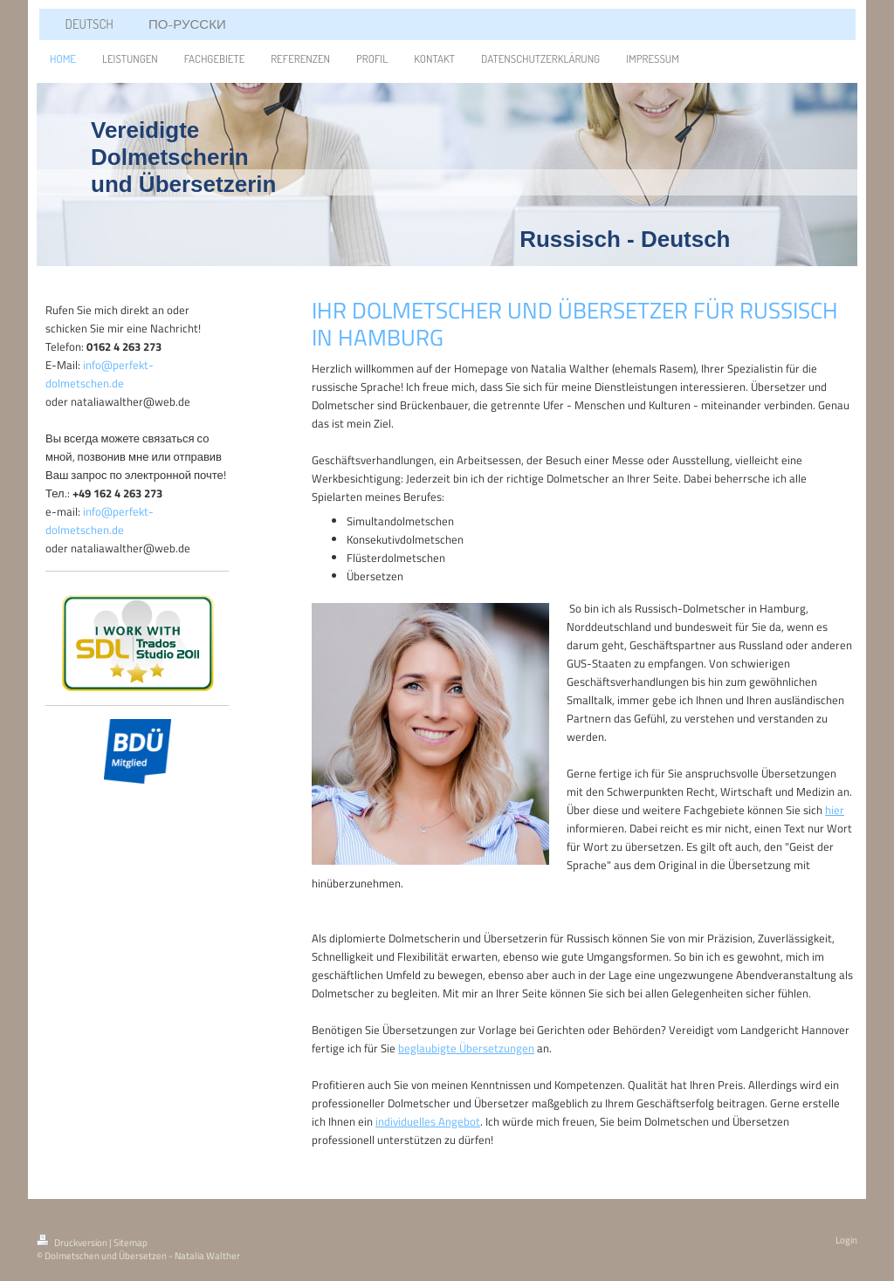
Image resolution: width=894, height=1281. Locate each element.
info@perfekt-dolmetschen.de (99, 374)
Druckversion (73, 1243)
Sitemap (130, 1243)
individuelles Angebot (427, 1121)
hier (834, 810)
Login (846, 1240)
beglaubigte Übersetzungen (466, 1048)
